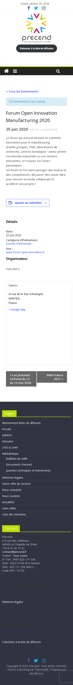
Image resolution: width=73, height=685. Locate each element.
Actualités (8, 502)
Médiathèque (10, 453)
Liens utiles (9, 508)
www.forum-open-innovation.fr (25, 252)
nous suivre (20, 555)
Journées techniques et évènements (28, 470)
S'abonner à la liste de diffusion (21, 642)
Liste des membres (14, 514)
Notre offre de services (16, 484)
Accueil (6, 429)
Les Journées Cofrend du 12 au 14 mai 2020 (20, 379)
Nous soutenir (11, 496)
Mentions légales (12, 477)
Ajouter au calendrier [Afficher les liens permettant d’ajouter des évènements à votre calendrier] (28, 202)
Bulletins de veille (16, 458)
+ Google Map (16, 309)
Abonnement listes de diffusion (21, 423)
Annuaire (7, 441)
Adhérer (7, 435)
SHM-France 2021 (54, 377)
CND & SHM (10, 447)
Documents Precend (19, 464)
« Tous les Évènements (22, 91)
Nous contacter (12, 490)
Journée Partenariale (18, 243)
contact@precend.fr (14, 552)
